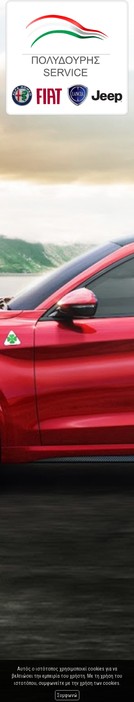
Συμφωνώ (67, 695)
